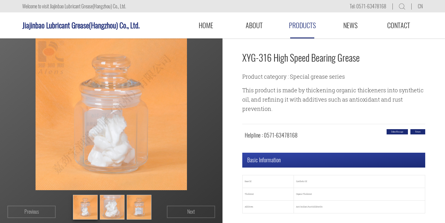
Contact (398, 25)
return (408, 135)
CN (420, 6)
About (254, 25)
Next (191, 211)
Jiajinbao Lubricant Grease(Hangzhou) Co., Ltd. (80, 25)
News (350, 25)
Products (302, 25)
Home (206, 25)
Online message (365, 135)
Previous (31, 211)
